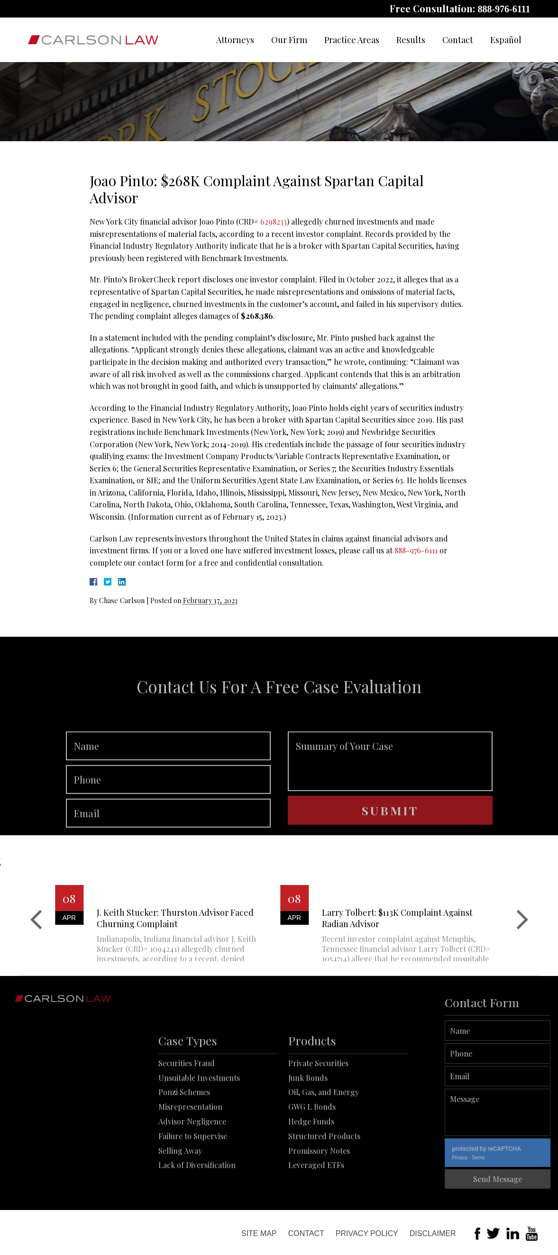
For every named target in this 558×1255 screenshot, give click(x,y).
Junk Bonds (308, 1118)
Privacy (487, 1157)
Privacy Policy (367, 1233)
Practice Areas (351, 39)
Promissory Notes (319, 1191)
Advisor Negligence (192, 1162)
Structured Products (324, 1177)
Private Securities (318, 1104)
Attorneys (235, 39)
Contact (457, 39)
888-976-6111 (503, 9)
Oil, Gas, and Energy (323, 1133)
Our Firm (289, 39)
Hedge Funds (311, 1162)
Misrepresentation (190, 1148)
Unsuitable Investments (199, 1118)
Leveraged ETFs (316, 1206)
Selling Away (180, 1191)
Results (410, 39)
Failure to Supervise (192, 1177)
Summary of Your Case (390, 788)
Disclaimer (433, 1233)
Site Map (259, 1233)
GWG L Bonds (312, 1148)
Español (505, 39)
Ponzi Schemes (184, 1133)
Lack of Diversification (197, 1206)
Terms (506, 1157)
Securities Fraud (186, 1104)
